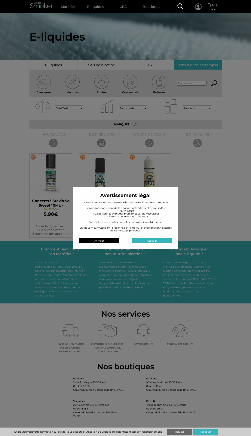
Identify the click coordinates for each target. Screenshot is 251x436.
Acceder (152, 240)
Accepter (205, 431)
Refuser (179, 431)
